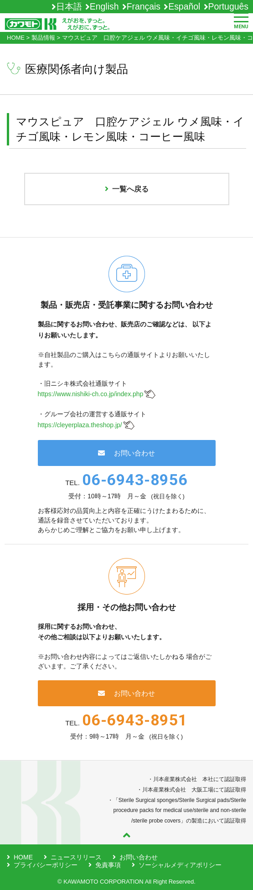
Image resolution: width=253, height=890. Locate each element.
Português (228, 6)
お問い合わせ (126, 453)
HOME (23, 857)
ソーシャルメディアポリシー (180, 865)
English (104, 6)
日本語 (69, 6)
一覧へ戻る (127, 189)
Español (184, 6)
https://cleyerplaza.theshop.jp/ (80, 425)
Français (143, 6)
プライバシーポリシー (45, 865)
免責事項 (108, 865)
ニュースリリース (76, 857)
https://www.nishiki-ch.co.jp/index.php (91, 394)
